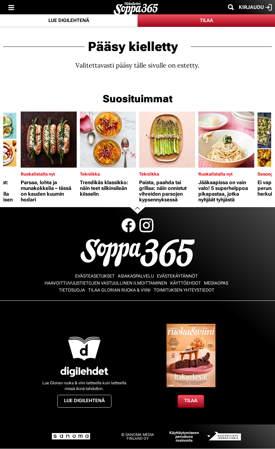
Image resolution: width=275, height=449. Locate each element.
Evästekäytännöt (177, 276)
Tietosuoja (72, 290)
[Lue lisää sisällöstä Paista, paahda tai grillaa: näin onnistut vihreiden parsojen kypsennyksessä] (167, 140)
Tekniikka (90, 174)
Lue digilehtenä (68, 20)
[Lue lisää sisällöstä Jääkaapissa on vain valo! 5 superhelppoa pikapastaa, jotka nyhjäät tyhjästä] (226, 140)
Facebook (129, 225)
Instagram (146, 225)
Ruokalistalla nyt (38, 174)
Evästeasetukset (95, 276)
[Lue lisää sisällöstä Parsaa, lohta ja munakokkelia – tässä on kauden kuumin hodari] (49, 140)
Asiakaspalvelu (136, 276)
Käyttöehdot (185, 283)
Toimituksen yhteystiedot (184, 290)
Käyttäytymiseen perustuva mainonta (184, 437)
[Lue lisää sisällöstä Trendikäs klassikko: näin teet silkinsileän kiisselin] (108, 140)
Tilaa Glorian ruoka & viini (119, 290)
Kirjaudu (255, 7)
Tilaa (206, 20)
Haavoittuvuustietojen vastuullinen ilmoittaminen (106, 283)
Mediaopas (216, 283)
